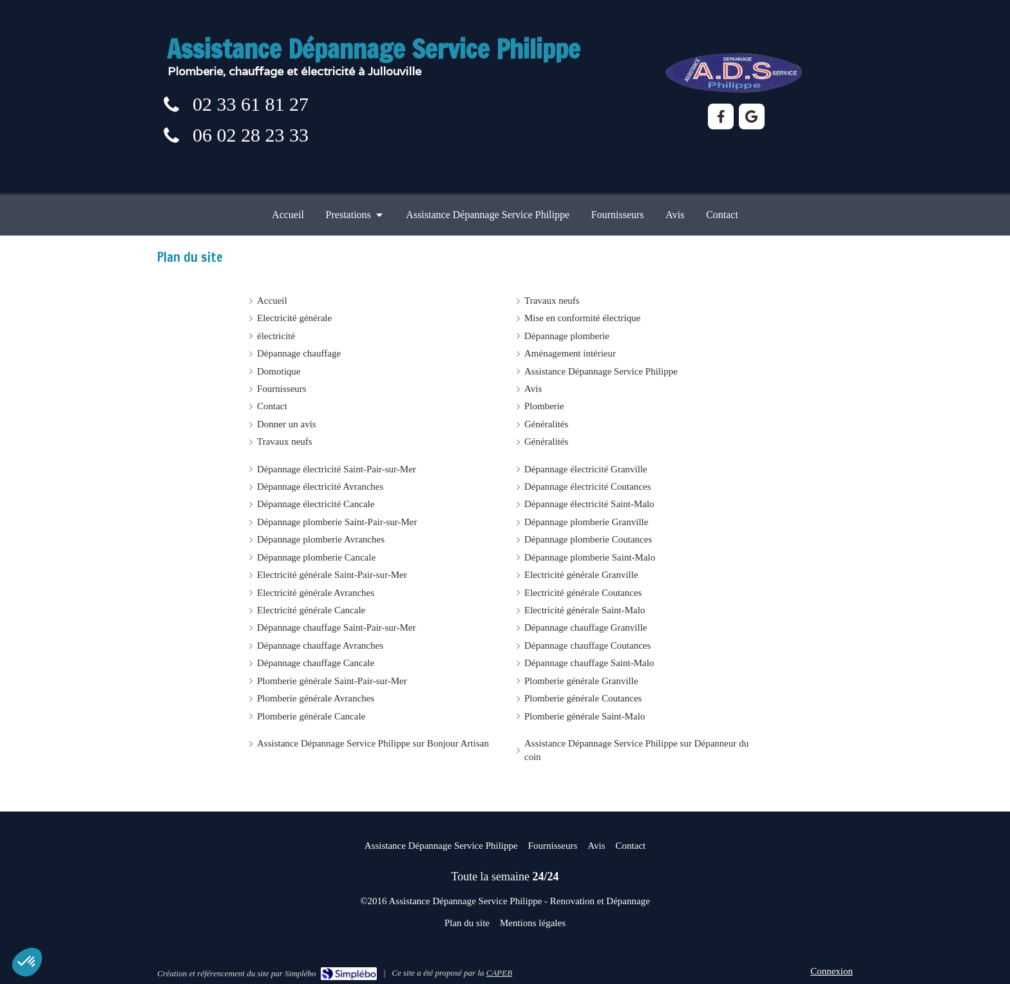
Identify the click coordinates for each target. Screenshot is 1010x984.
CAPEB (499, 973)
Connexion (831, 971)
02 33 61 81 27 (251, 104)
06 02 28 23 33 (251, 134)
